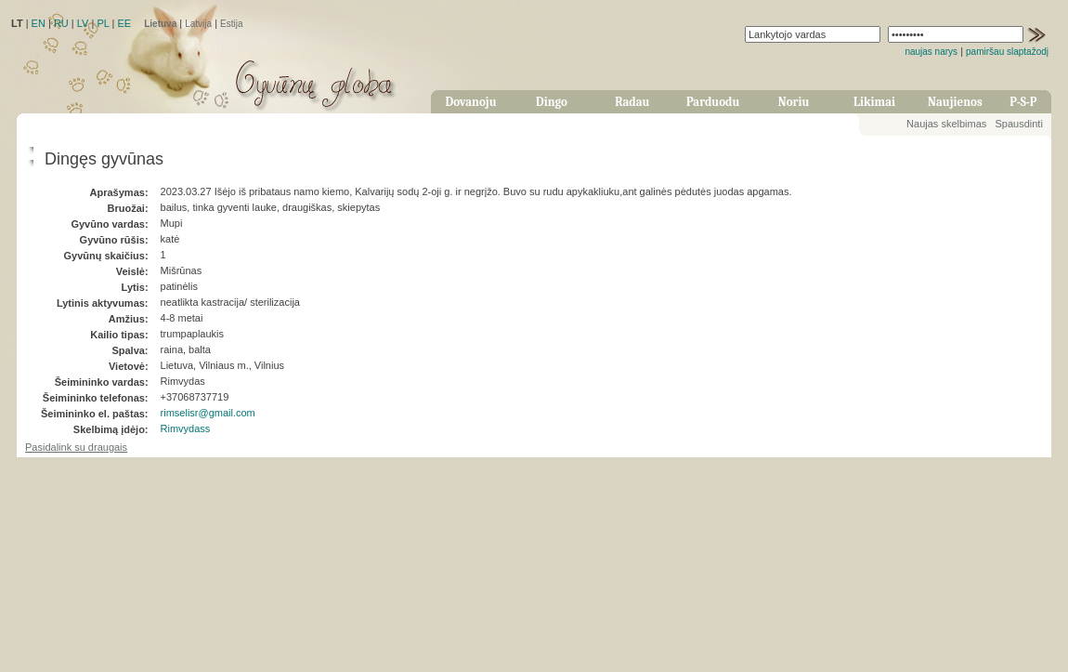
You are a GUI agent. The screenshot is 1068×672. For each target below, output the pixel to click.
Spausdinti (1018, 123)
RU (61, 23)
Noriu (794, 102)
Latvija (198, 24)
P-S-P (1022, 102)
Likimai (874, 102)
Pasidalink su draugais (76, 447)
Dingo (551, 102)
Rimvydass (186, 428)
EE (124, 23)
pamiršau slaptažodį (1007, 51)
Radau (632, 102)
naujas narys (931, 51)
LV (83, 23)
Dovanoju (471, 102)
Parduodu (712, 102)
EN (39, 23)
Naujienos (955, 102)
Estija (231, 24)
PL (103, 23)
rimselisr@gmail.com (208, 412)
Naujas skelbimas (946, 123)
